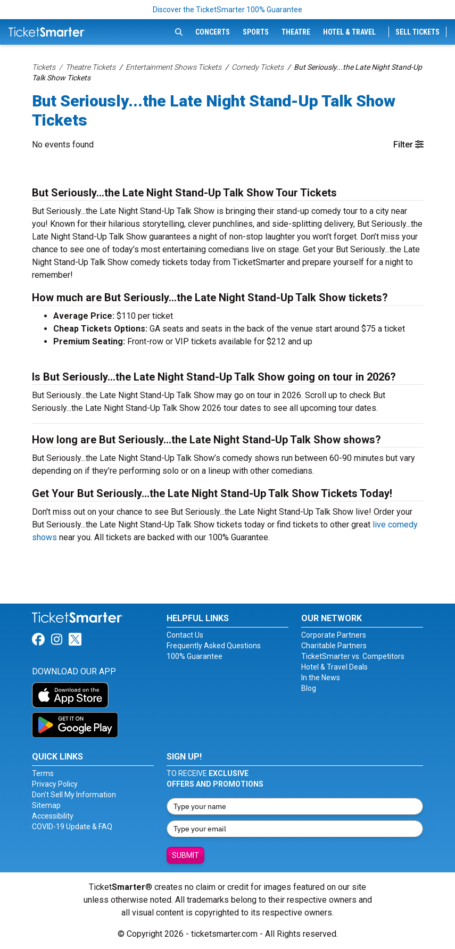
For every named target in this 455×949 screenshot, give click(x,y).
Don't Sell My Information (74, 794)
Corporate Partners (333, 635)
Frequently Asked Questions (214, 645)
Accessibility (52, 816)
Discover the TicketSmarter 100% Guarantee (227, 9)
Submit (185, 855)
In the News (320, 677)
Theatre (296, 32)
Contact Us (185, 635)
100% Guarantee (194, 656)
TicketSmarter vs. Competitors (352, 656)
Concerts (212, 32)
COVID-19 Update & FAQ (72, 826)
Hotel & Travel (349, 32)
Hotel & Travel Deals (334, 667)
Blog (308, 688)
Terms (43, 773)
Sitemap (46, 805)
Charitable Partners (334, 645)
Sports (256, 32)
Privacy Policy (55, 784)
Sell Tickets (417, 32)
